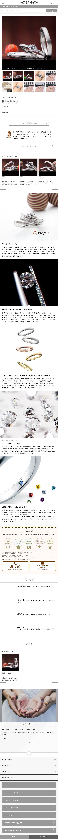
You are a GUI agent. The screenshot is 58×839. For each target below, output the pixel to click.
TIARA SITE (8, 815)
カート (55, 3)
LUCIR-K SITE (9, 785)
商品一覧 (8, 6)
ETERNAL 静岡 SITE (11, 800)
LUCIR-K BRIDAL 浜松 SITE (13, 793)
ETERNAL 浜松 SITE (11, 808)
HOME (3, 6)
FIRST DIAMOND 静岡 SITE (13, 823)
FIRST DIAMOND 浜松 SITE (13, 830)
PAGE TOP (29, 754)
